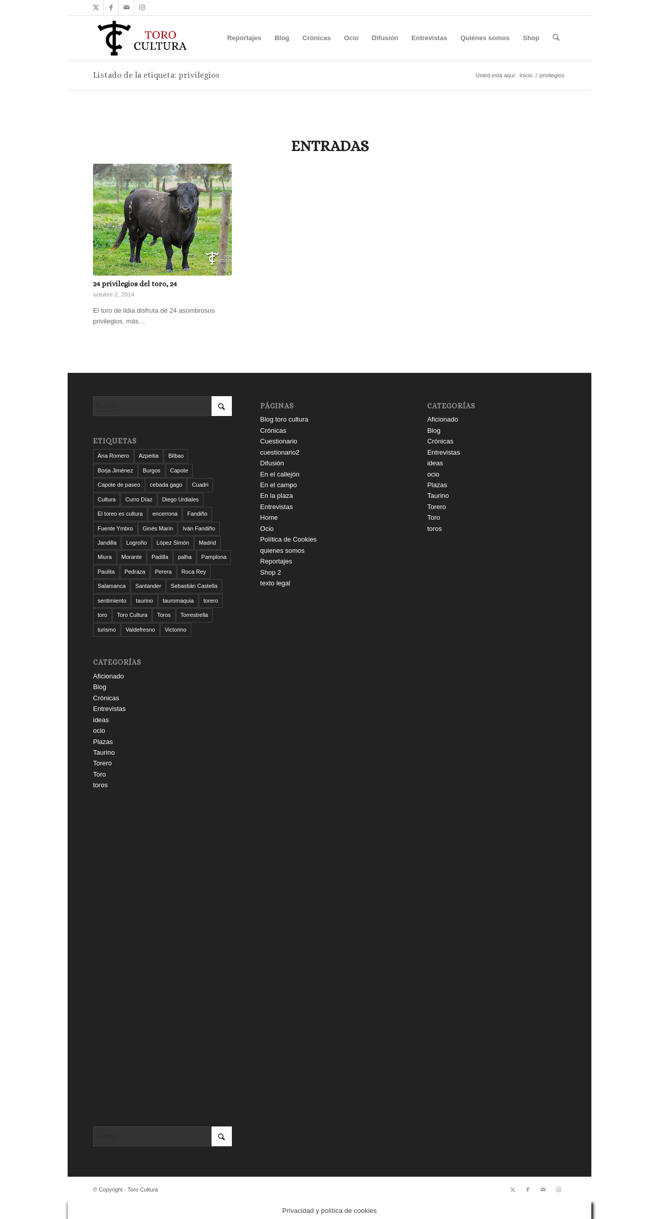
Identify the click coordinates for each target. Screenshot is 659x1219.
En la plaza (276, 495)
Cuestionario (278, 441)
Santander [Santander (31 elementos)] (148, 586)
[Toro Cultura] (142, 38)
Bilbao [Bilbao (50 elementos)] (176, 456)
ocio (99, 730)
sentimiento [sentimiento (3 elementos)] (112, 601)
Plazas (103, 742)
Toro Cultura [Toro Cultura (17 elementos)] (132, 615)
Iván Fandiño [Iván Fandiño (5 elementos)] (199, 528)
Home (269, 517)
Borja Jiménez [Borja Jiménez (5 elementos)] (115, 470)
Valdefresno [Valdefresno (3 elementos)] (140, 630)
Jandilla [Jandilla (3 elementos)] (107, 543)
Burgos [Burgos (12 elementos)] (152, 470)
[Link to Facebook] (111, 7)
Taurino (104, 752)
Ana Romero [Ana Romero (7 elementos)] (113, 456)
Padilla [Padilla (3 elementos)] (160, 557)
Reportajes (276, 561)
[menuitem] (244, 38)
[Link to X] (95, 7)
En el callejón (279, 474)
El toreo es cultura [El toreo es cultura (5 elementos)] (120, 514)
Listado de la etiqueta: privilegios (156, 75)
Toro (99, 774)
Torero (102, 763)
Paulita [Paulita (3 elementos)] (106, 572)
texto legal (275, 583)
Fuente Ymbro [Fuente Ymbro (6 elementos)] (115, 528)
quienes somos (282, 550)
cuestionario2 (279, 452)
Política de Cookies (288, 539)
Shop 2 (270, 572)
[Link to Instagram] (141, 7)
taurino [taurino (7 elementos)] (144, 601)
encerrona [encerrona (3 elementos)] (165, 514)
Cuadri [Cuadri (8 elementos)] (200, 485)
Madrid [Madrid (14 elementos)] (207, 543)
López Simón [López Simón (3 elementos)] (173, 543)
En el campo (278, 485)
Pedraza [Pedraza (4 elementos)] (135, 572)
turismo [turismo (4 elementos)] (107, 630)
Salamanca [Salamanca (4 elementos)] (112, 586)
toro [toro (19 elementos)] (102, 615)
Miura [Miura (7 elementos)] (105, 557)
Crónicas (106, 698)
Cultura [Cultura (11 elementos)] (106, 499)
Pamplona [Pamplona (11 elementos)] (214, 557)
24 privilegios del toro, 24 (135, 284)
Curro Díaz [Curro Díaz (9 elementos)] (138, 499)
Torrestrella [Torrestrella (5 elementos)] (194, 615)
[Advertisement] (162, 958)
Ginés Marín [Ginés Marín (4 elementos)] (158, 528)
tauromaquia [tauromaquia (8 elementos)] (178, 601)
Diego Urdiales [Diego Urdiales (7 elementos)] (180, 499)
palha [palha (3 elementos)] (185, 557)
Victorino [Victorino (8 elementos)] (176, 630)
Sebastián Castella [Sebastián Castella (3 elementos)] (194, 586)
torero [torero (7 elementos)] (210, 601)
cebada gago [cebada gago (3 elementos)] (166, 485)
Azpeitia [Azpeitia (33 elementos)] (149, 456)
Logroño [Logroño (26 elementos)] (136, 543)
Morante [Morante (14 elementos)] (132, 557)
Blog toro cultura (284, 419)
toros (100, 785)
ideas (101, 720)
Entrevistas (109, 708)
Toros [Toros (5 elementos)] (164, 615)
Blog (99, 687)
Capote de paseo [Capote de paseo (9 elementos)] (119, 485)
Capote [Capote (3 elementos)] (179, 470)
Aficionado (108, 676)
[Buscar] (556, 38)
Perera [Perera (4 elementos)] (163, 572)
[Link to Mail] (126, 7)
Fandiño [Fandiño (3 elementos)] (197, 514)
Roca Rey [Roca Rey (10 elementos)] (194, 572)
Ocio (267, 528)
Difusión (272, 463)
